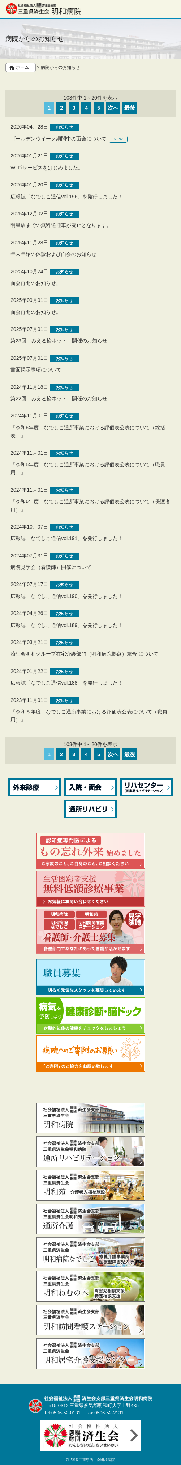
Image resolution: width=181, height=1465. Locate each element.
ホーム (22, 67)
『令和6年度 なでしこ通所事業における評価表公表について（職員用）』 (87, 468)
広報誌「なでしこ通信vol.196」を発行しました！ (66, 196)
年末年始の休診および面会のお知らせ (53, 254)
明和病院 (90, 1118)
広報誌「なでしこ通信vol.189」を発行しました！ (66, 625)
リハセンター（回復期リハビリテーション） (146, 787)
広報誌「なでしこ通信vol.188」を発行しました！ (66, 683)
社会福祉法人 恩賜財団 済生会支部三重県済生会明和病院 (43, 9)
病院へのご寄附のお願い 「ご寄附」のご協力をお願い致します (90, 1053)
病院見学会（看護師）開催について (50, 567)
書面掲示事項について (35, 369)
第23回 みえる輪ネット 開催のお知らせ (58, 341)
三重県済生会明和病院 (97, 1460)
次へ (113, 108)
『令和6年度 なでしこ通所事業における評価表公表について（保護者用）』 (90, 505)
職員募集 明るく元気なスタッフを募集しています (90, 975)
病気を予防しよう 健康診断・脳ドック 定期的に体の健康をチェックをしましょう (90, 1015)
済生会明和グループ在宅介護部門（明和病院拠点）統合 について (84, 654)
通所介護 (90, 1219)
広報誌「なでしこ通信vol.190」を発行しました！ (66, 596)
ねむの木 (90, 1286)
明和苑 (90, 1185)
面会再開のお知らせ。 (35, 283)
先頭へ (169, 1455)
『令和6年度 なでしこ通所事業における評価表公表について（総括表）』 (87, 431)
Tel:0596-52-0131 (62, 1412)
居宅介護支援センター (90, 1353)
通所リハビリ (90, 809)
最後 (129, 108)
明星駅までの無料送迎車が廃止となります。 (61, 225)
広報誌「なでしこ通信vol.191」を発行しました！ (66, 538)
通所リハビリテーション (90, 1151)
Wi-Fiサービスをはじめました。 (46, 168)
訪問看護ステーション (90, 1320)
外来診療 (34, 787)
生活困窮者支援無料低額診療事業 (90, 889)
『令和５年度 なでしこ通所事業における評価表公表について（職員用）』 (88, 716)
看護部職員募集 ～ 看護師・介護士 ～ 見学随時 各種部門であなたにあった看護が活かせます (90, 931)
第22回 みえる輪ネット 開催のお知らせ (58, 398)
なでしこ (90, 1252)
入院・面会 (90, 787)
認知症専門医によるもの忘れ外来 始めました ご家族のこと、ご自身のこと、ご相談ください (90, 851)
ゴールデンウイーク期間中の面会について (58, 139)
